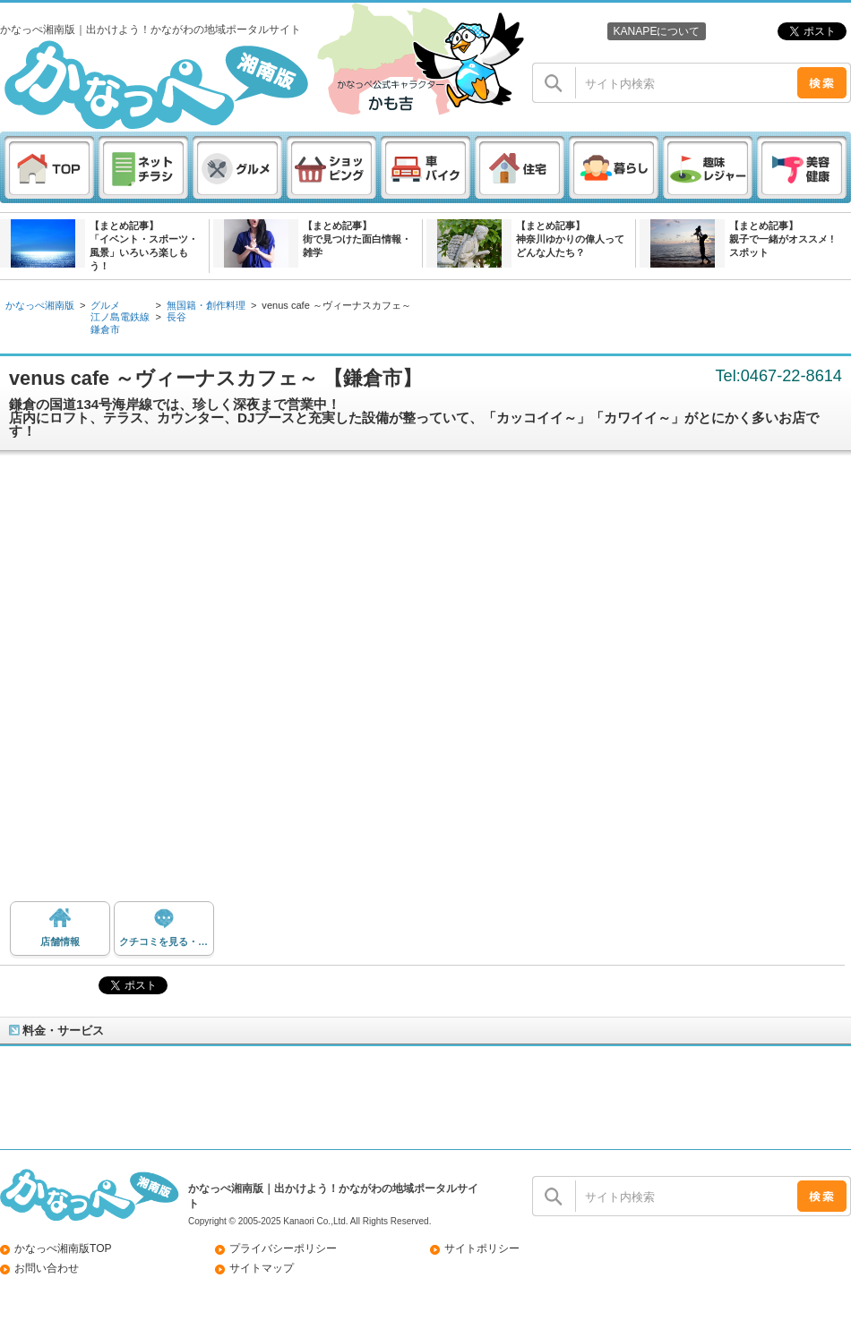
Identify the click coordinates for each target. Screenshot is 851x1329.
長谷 (176, 316)
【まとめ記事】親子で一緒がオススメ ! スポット (781, 239)
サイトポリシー (482, 1248)
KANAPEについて (656, 31)
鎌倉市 (105, 329)
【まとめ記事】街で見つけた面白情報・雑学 (357, 239)
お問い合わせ (46, 1268)
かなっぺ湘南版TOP (63, 1248)
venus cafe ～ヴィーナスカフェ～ (336, 305)
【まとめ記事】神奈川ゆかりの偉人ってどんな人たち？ (570, 239)
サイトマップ (261, 1268)
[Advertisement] (205, 683)
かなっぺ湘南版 (39, 305)
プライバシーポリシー (283, 1248)
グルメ (105, 305)
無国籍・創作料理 (206, 305)
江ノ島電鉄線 (120, 316)
